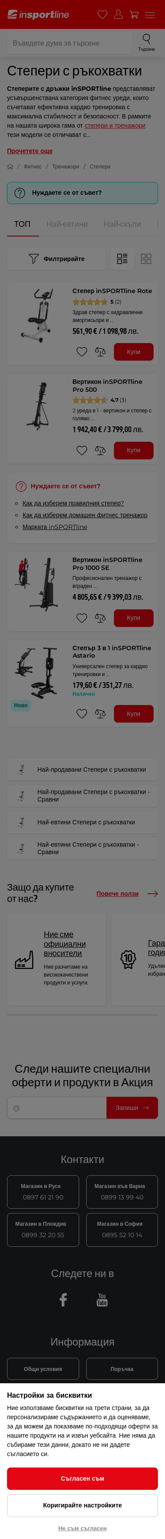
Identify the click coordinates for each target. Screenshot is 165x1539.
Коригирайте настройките (82, 1505)
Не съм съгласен (82, 1528)
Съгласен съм (82, 1478)
